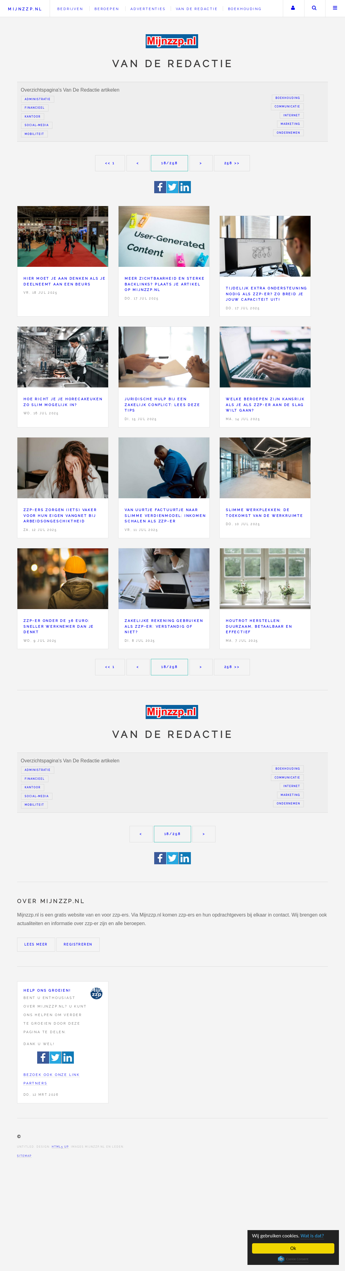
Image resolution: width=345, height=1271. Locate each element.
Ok (293, 1248)
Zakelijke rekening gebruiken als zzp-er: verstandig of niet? (164, 626)
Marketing (290, 123)
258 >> (232, 163)
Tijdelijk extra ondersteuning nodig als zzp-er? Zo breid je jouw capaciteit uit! (266, 294)
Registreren (78, 944)
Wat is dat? (312, 1236)
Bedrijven (70, 9)
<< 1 (110, 163)
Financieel (35, 107)
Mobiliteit (34, 134)
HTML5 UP (60, 1146)
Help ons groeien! (47, 990)
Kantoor (33, 116)
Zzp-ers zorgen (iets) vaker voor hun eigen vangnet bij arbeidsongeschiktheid (60, 515)
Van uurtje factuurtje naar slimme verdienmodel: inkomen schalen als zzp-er (165, 515)
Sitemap (24, 1155)
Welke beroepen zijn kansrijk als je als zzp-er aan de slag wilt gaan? (265, 404)
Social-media (37, 125)
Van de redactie (197, 9)
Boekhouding (245, 9)
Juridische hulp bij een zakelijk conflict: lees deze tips (162, 404)
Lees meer (36, 944)
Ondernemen (288, 132)
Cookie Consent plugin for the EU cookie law (293, 1259)
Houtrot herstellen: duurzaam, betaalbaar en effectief (259, 626)
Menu (335, 8)
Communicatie (287, 106)
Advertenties (148, 9)
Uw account (293, 8)
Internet (291, 115)
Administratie (38, 99)
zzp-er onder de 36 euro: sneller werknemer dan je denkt (58, 626)
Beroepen (106, 9)
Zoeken (314, 8)
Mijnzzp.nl (25, 9)
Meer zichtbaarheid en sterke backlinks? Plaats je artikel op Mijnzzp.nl (165, 284)
